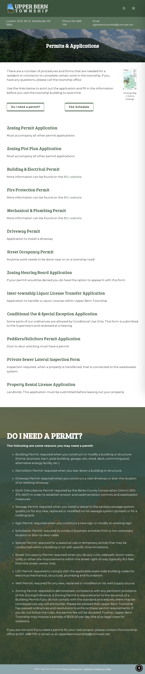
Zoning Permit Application (32, 128)
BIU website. (73, 176)
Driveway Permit (23, 231)
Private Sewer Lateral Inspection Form (43, 359)
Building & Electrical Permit (33, 169)
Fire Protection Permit (28, 190)
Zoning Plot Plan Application (34, 148)
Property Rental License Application (41, 384)
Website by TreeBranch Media (97, 669)
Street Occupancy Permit (30, 252)
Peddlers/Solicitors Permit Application (43, 338)
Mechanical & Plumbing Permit (36, 210)
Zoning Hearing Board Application (39, 272)
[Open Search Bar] (124, 8)
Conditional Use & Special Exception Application (52, 314)
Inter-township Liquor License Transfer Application (56, 293)
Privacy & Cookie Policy (72, 669)
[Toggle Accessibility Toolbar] (139, 668)
